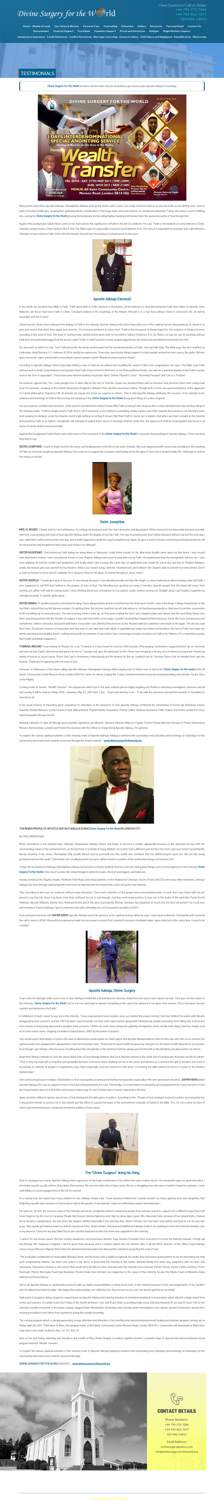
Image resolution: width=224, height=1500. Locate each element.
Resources (156, 26)
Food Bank (84, 31)
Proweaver (152, 1498)
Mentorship (199, 36)
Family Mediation (57, 36)
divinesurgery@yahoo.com (177, 1446)
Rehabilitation (182, 36)
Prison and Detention (132, 31)
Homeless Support (105, 31)
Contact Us (194, 26)
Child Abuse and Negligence (156, 36)
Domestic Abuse (128, 36)
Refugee (154, 31)
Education (127, 26)
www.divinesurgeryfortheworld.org (123, 740)
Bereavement (41, 31)
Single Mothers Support (177, 31)
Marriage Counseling (105, 36)
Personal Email (175, 26)
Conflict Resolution (80, 36)
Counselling (110, 26)
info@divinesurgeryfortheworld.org (176, 1451)
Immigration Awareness (31, 36)
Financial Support (63, 31)
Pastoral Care (91, 26)
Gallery (142, 26)
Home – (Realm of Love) (36, 26)
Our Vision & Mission (66, 26)
